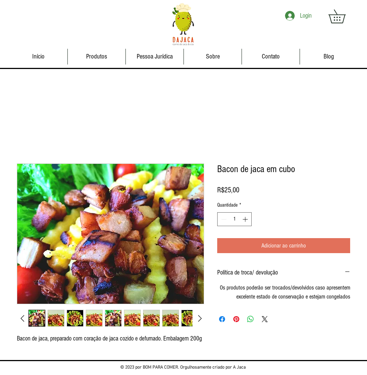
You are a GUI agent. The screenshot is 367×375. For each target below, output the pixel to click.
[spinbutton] (234, 219)
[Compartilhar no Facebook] (222, 319)
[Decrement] (223, 219)
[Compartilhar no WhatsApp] (250, 319)
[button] (343, 16)
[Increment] (246, 219)
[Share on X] (264, 319)
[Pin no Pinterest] (236, 319)
